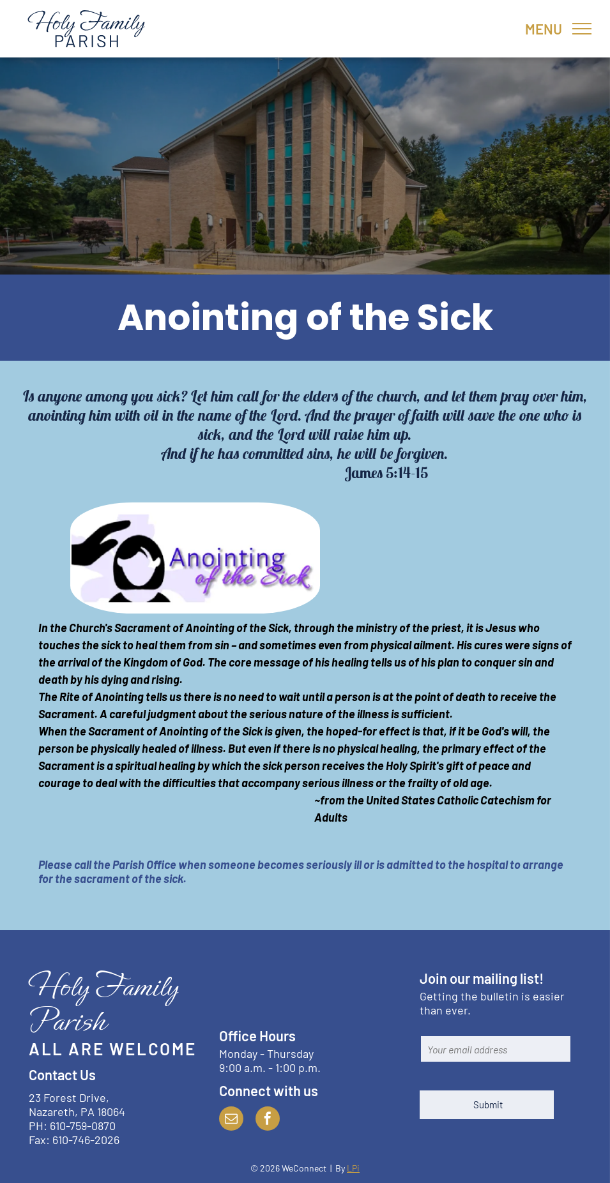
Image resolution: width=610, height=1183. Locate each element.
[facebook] (267, 1120)
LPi (353, 1168)
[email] (231, 1120)
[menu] (582, 28)
